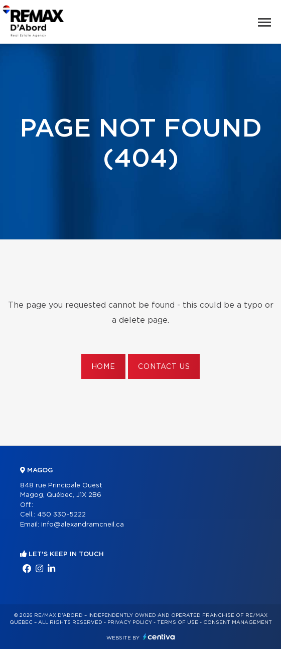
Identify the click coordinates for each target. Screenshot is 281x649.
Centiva (159, 636)
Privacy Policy (129, 622)
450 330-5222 (61, 514)
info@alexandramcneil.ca (82, 525)
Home (103, 366)
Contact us (164, 366)
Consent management (237, 622)
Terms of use (177, 622)
